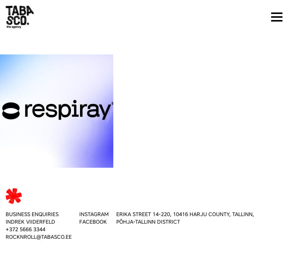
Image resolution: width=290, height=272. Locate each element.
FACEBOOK (93, 222)
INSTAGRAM (94, 214)
